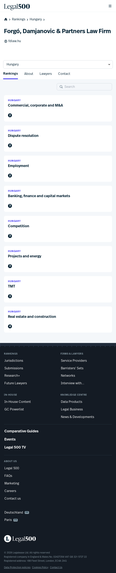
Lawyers (46, 73)
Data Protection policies (17, 567)
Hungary (37, 19)
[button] (58, 108)
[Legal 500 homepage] (58, 538)
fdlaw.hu (12, 41)
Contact (64, 73)
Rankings (20, 19)
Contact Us (56, 567)
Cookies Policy (40, 567)
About (28, 73)
